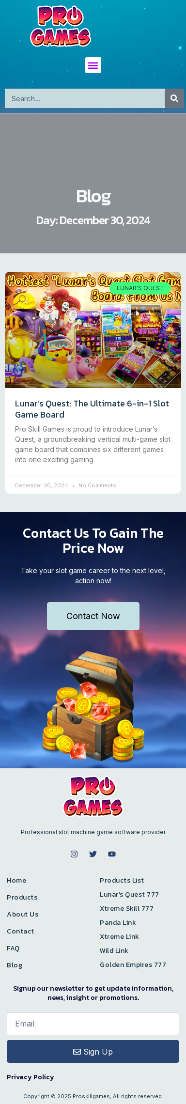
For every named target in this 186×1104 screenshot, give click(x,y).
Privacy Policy (30, 1077)
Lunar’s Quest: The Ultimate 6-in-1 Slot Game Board (92, 409)
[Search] (174, 98)
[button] (93, 65)
